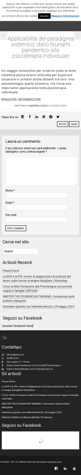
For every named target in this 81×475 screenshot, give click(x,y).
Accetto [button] (44, 16)
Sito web (10, 215)
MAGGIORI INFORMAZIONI (21, 99)
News (74, 124)
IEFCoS (62, 124)
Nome (10, 190)
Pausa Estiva (11, 270)
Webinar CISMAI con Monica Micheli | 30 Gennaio (27, 417)
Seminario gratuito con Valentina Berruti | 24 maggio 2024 (38, 306)
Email (9, 202)
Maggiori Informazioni (65, 16)
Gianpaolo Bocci (38, 105)
